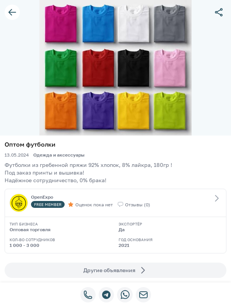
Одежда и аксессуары (59, 155)
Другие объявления (115, 270)
